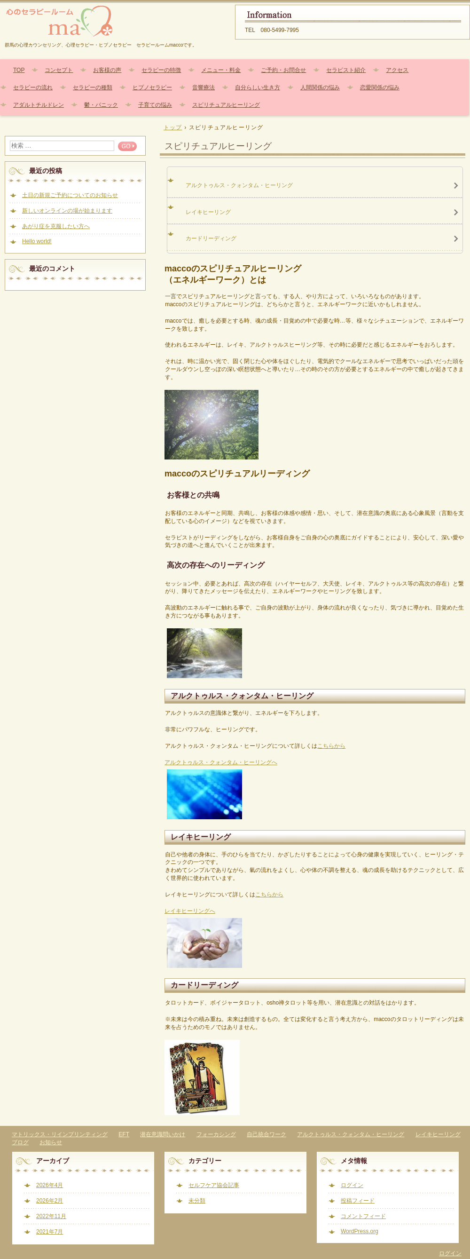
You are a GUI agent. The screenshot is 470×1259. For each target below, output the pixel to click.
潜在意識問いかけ (162, 1134)
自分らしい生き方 (257, 87)
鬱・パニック (101, 105)
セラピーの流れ (33, 87)
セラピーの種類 (92, 87)
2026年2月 (49, 1200)
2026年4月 (49, 1185)
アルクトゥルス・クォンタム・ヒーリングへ (220, 762)
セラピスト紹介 (346, 70)
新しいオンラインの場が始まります (67, 210)
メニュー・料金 (221, 70)
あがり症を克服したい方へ (56, 226)
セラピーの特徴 (161, 70)
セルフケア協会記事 (213, 1185)
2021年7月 (49, 1231)
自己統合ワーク (266, 1134)
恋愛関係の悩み (380, 87)
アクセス (397, 70)
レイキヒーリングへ (189, 911)
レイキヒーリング (438, 1134)
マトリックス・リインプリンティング (60, 1134)
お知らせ (50, 1142)
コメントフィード (363, 1216)
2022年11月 (51, 1216)
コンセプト (59, 70)
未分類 (196, 1200)
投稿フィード (358, 1200)
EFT (123, 1134)
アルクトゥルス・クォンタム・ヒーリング (350, 1134)
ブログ (20, 1142)
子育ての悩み (155, 105)
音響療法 (203, 87)
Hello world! (37, 241)
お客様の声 (107, 70)
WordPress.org (359, 1231)
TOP (18, 70)
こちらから (331, 746)
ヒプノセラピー (152, 87)
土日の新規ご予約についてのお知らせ (70, 195)
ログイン (352, 1185)
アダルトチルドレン (38, 105)
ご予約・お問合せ (283, 70)
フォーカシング (216, 1134)
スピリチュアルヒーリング (226, 105)
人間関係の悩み (320, 87)
